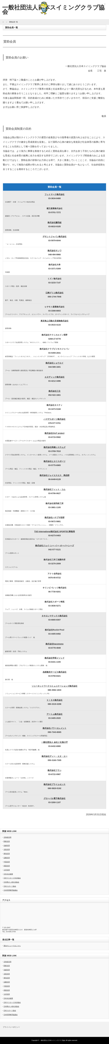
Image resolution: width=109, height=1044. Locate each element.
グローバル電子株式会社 (54, 798)
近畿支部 (7, 858)
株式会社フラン (54, 770)
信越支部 (7, 845)
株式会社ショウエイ (54, 363)
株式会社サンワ (54, 250)
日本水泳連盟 (8, 874)
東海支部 (7, 853)
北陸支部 (7, 849)
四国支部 (7, 866)
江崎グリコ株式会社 (54, 293)
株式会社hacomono (55, 644)
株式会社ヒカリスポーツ (54, 461)
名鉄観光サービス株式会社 (54, 672)
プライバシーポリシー (11, 1027)
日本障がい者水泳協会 (11, 882)
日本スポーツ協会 (10, 886)
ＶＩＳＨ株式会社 (54, 700)
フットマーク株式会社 (54, 194)
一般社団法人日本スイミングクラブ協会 (52, 1040)
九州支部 (7, 870)
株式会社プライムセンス (54, 784)
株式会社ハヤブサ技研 (54, 517)
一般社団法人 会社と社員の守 (54, 742)
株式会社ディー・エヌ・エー (54, 756)
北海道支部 (7, 837)
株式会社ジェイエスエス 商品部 (54, 475)
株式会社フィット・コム (54, 489)
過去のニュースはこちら (12, 946)
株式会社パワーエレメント (54, 728)
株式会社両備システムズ (54, 447)
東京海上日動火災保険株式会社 (54, 321)
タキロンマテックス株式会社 (54, 616)
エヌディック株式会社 (54, 377)
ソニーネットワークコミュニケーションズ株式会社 (54, 686)
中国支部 (7, 862)
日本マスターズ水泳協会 (12, 878)
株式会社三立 (54, 391)
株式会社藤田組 (54, 222)
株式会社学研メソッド (54, 658)
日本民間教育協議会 (11, 890)
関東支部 (7, 841)
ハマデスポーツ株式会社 (54, 419)
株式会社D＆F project (54, 433)
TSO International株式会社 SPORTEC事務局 (54, 531)
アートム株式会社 (54, 714)
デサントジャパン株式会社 (54, 236)
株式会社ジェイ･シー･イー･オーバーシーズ (54, 545)
